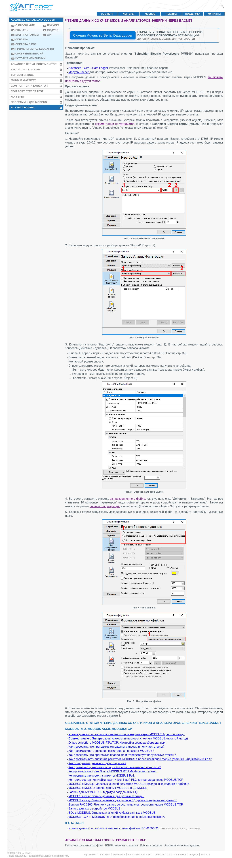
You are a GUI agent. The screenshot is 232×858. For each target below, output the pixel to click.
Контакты (214, 13)
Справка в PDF (25, 44)
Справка (21, 39)
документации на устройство (114, 123)
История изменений (28, 58)
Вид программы (27, 34)
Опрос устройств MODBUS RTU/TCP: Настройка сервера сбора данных (117, 742)
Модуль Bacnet (79, 72)
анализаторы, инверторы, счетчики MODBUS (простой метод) (128, 738)
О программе (25, 25)
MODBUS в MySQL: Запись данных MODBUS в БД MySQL (108, 787)
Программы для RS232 (139, 854)
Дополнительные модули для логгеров (163, 38)
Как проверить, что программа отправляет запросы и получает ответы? (117, 746)
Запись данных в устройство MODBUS (95, 808)
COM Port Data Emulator (29, 85)
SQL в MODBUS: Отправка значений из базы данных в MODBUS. (112, 812)
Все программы (22, 107)
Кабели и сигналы (151, 845)
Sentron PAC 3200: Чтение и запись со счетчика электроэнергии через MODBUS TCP (126, 804)
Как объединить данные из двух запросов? (97, 763)
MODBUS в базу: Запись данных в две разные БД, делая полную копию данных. (123, 800)
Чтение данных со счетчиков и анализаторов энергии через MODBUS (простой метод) (127, 734)
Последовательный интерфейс (84, 845)
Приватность (62, 855)
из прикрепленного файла (127, 498)
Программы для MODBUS (29, 102)
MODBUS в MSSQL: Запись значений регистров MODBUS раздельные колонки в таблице (129, 783)
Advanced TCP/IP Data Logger (88, 67)
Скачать (21, 30)
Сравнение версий (28, 53)
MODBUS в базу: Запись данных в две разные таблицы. (106, 796)
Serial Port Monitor (176, 854)
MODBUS (150, 13)
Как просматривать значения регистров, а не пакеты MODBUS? (111, 750)
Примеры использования (28, 48)
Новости (205, 854)
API (49, 34)
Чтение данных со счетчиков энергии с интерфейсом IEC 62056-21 (114, 828)
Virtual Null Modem (25, 69)
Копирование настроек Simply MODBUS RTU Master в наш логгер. (113, 771)
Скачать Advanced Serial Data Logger (102, 35)
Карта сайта (90, 854)
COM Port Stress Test (27, 91)
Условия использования (40, 855)
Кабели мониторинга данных (181, 845)
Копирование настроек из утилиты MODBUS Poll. (102, 775)
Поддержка (192, 13)
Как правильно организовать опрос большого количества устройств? (115, 767)
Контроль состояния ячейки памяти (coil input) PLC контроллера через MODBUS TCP (126, 779)
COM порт (107, 13)
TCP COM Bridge (22, 74)
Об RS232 (159, 854)
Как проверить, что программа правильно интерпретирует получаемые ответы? (122, 754)
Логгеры (128, 13)
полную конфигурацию (105, 506)
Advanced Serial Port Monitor (34, 64)
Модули (52, 30)
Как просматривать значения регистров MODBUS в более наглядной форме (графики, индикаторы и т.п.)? (140, 759)
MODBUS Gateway (23, 80)
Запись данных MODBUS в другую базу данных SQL (104, 792)
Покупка (171, 13)
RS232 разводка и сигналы (121, 845)
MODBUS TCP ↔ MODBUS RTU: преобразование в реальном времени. (117, 816)
